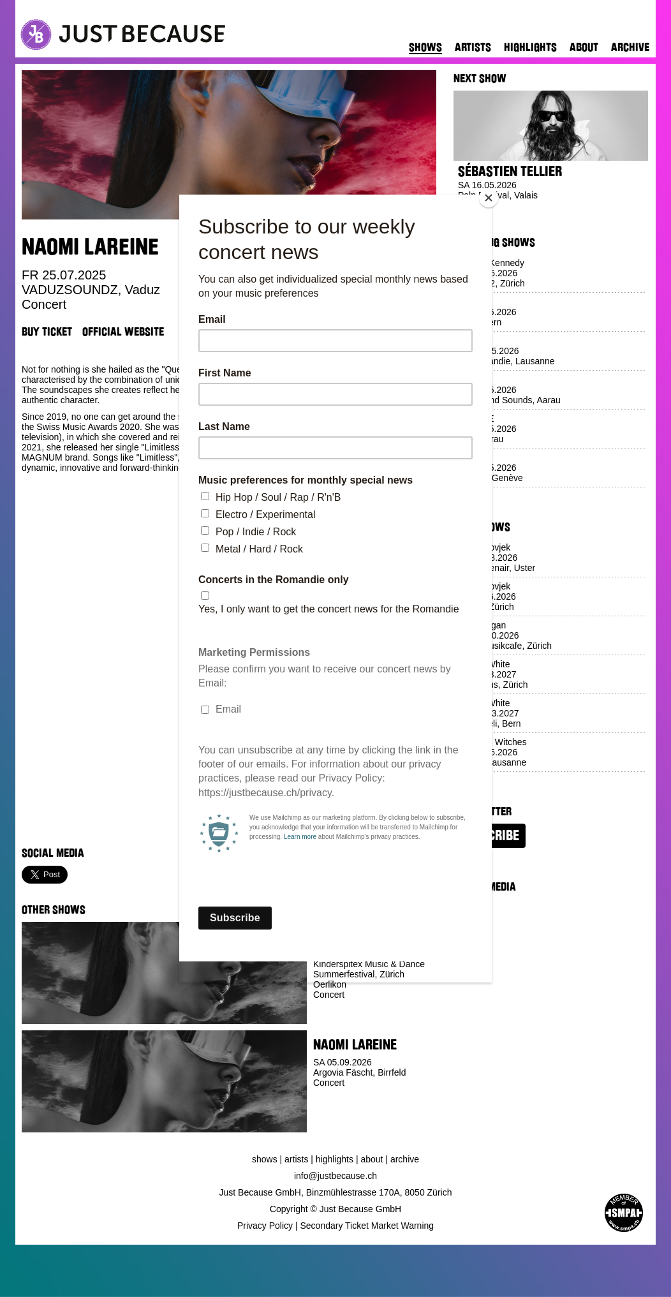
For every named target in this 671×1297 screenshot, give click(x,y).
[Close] (488, 197)
